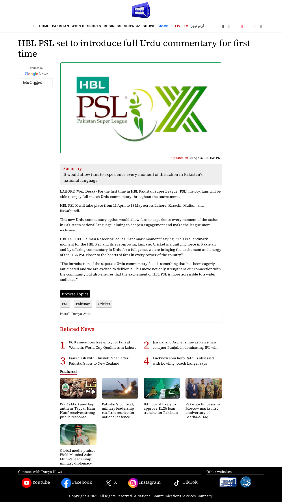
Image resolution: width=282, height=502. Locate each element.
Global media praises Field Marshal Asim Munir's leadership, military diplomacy (77, 457)
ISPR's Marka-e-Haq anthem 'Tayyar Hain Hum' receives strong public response (77, 410)
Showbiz (132, 26)
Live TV (181, 26)
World (78, 26)
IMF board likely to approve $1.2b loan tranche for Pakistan (161, 408)
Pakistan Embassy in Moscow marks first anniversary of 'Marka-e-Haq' (203, 410)
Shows (149, 26)
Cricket (104, 303)
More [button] (164, 26)
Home (44, 26)
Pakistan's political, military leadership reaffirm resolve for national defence (118, 410)
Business (112, 26)
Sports (94, 26)
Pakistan (60, 26)
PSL (65, 303)
